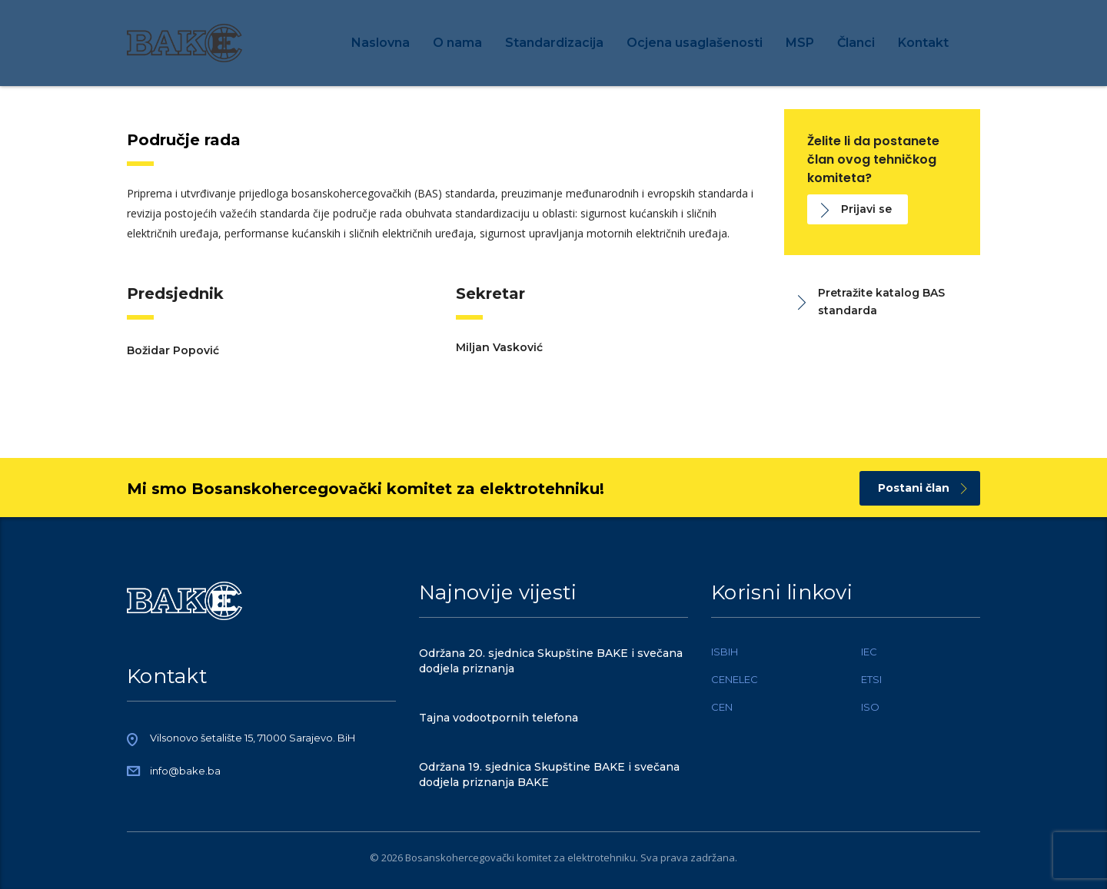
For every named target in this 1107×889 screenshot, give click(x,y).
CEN (722, 707)
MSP (800, 42)
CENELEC (734, 679)
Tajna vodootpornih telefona (498, 718)
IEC (869, 651)
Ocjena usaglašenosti (695, 42)
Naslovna (380, 42)
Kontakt (923, 42)
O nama (457, 42)
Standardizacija (554, 42)
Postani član (922, 488)
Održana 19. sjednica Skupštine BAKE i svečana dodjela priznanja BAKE (549, 774)
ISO (870, 707)
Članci (856, 42)
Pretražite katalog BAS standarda (871, 301)
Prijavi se (856, 209)
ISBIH (724, 651)
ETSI (871, 679)
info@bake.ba (185, 771)
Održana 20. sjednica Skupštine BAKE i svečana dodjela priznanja (551, 660)
